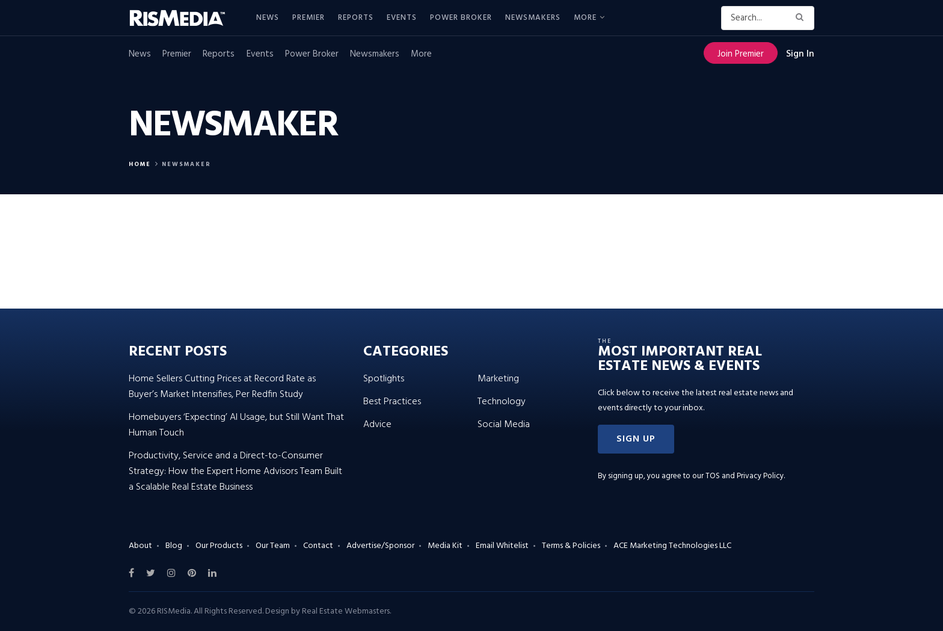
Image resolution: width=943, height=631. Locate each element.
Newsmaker (186, 164)
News (267, 17)
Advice (377, 424)
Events (402, 17)
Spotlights (383, 379)
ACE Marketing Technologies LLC (672, 546)
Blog (173, 546)
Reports (355, 17)
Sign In (800, 54)
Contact (318, 546)
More (585, 17)
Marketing (498, 379)
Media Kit (445, 546)
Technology (502, 402)
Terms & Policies (571, 546)
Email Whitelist (502, 546)
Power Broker (461, 17)
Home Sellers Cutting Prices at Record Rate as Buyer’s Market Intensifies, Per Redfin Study (222, 386)
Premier (308, 17)
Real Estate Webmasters (346, 611)
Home (140, 164)
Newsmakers (533, 17)
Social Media (504, 424)
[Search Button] (802, 18)
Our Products (218, 546)
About (140, 546)
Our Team (273, 546)
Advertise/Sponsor (380, 546)
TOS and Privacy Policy (744, 476)
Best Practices (392, 402)
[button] (636, 439)
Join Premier (740, 54)
